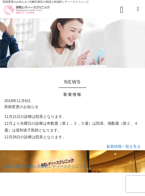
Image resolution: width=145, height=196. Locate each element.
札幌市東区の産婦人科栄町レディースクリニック (44, 166)
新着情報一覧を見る (123, 146)
